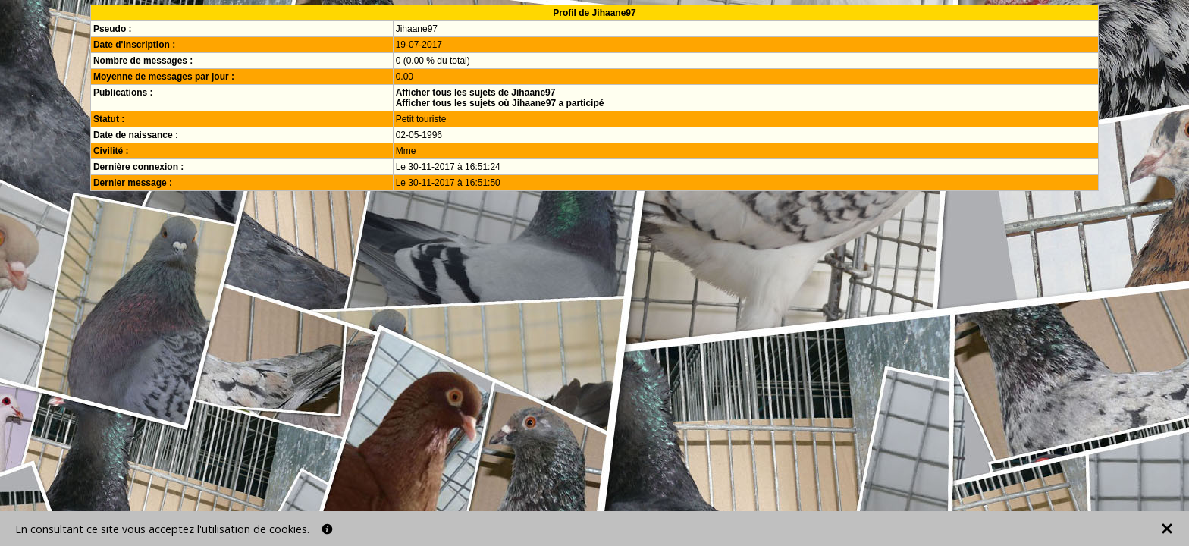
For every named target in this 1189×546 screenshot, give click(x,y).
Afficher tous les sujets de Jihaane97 (476, 92)
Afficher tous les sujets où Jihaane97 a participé (500, 103)
